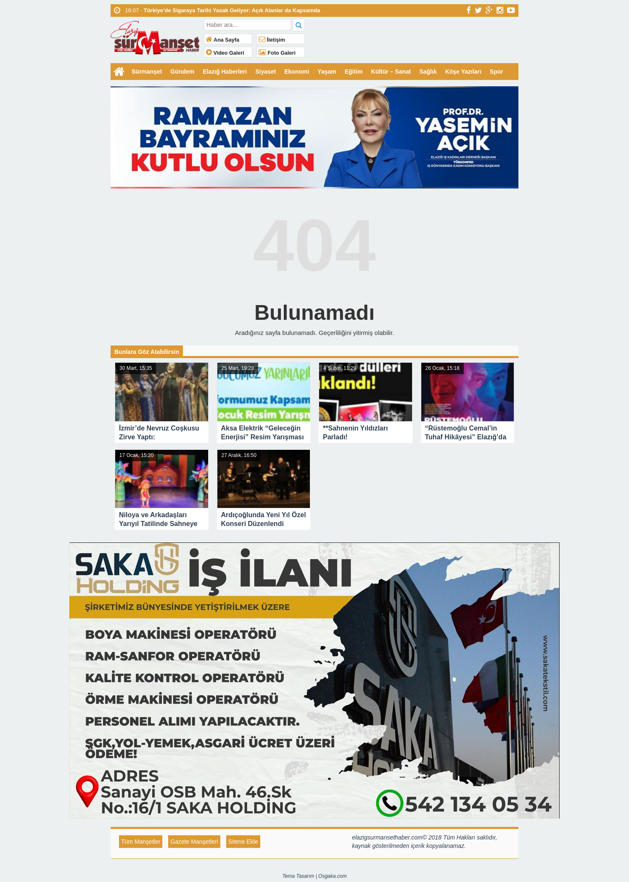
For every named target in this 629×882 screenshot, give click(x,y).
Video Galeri (225, 53)
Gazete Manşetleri (194, 841)
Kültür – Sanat (391, 71)
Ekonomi (296, 71)
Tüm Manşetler (140, 841)
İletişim (272, 40)
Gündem (182, 71)
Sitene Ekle (243, 841)
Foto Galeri (277, 53)
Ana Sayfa (222, 40)
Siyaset (265, 71)
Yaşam (326, 71)
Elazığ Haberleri (225, 71)
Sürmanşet (147, 71)
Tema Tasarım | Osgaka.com (315, 876)
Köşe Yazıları (463, 71)
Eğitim (354, 71)
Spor (496, 71)
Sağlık (427, 71)
